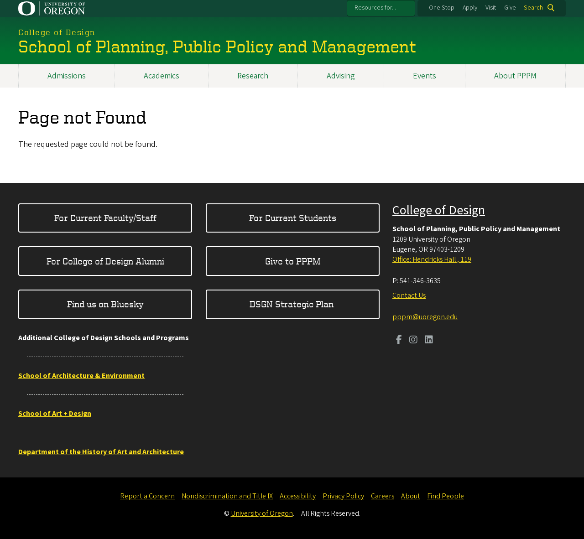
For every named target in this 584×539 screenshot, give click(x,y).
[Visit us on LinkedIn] (429, 341)
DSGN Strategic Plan (293, 304)
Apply (470, 7)
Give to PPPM (293, 261)
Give (510, 7)
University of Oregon (262, 513)
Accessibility (298, 496)
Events (424, 76)
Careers (382, 496)
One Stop (441, 7)
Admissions (66, 76)
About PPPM (515, 76)
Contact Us (409, 295)
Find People (445, 496)
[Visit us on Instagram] (413, 341)
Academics (161, 76)
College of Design (438, 210)
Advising (341, 76)
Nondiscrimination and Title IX (227, 496)
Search (533, 7)
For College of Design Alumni (105, 261)
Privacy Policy (343, 496)
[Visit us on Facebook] (399, 341)
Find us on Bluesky (105, 304)
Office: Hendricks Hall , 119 (431, 259)
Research (252, 76)
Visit (490, 7)
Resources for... (375, 7)
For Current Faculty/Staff (105, 217)
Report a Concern (147, 496)
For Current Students (292, 217)
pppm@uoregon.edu (425, 317)
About (410, 496)
